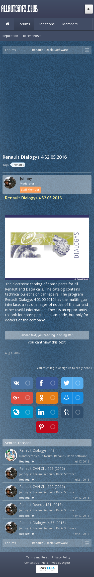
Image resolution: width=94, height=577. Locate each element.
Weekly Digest (60, 562)
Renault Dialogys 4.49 (36, 450)
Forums (24, 24)
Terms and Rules (37, 557)
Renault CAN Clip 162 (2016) (42, 486)
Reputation (10, 36)
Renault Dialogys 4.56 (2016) (42, 522)
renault (18, 164)
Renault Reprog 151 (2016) (41, 504)
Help (45, 562)
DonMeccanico (29, 456)
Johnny (26, 179)
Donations (46, 24)
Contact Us (31, 562)
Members (70, 24)
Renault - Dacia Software (70, 456)
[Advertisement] (47, 103)
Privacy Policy (61, 557)
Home (7, 24)
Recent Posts (32, 36)
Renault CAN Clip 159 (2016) (42, 468)
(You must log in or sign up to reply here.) (63, 368)
